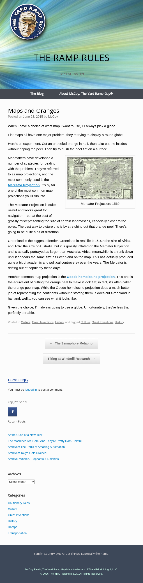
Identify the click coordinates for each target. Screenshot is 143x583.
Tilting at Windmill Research (71, 359)
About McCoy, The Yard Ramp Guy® (86, 93)
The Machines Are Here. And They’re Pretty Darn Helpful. (45, 441)
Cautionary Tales (19, 503)
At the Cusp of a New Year (25, 435)
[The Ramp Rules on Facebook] (12, 411)
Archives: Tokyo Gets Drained (27, 453)
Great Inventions (42, 322)
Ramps (12, 527)
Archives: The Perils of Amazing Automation (36, 447)
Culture (25, 322)
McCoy (53, 116)
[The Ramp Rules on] (22, 412)
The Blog (37, 93)
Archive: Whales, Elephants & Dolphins (33, 459)
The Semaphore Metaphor (71, 343)
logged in (31, 389)
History (59, 322)
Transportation (17, 533)
